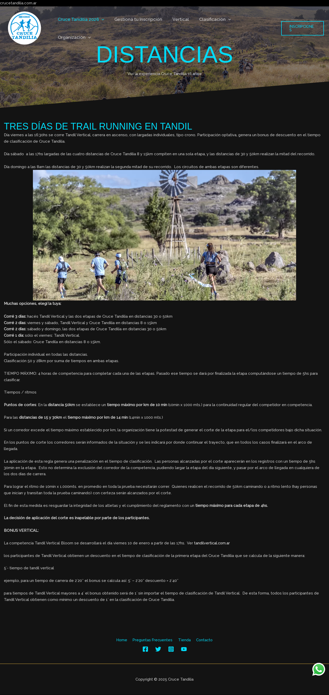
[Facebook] (145, 649)
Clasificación (214, 28)
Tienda (184, 640)
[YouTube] (184, 649)
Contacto (203, 640)
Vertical (181, 28)
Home (123, 640)
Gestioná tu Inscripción (140, 28)
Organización (254, 28)
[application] (104, 28)
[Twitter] (158, 649)
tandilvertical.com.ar (212, 543)
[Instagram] (171, 649)
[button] (302, 28)
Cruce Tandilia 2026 (84, 28)
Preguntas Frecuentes (153, 640)
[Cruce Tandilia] (24, 28)
